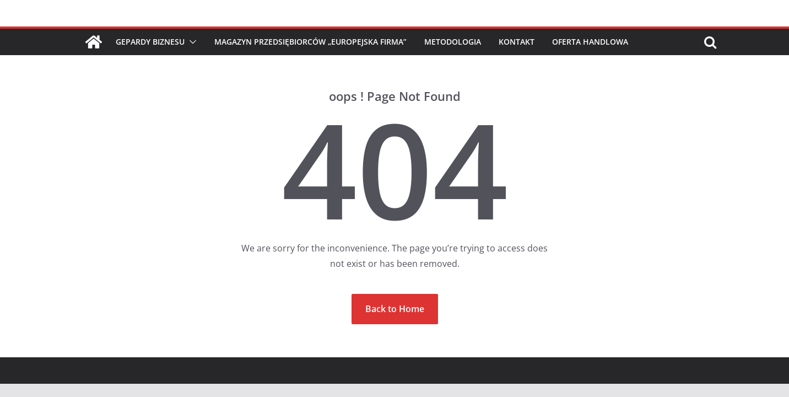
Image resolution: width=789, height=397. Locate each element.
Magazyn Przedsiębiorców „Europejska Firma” (310, 41)
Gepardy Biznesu (150, 41)
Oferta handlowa (590, 41)
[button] (191, 42)
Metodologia (452, 41)
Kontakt (516, 41)
